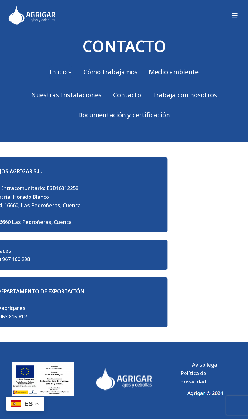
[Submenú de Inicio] (60, 71)
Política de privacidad (193, 377)
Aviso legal (205, 364)
